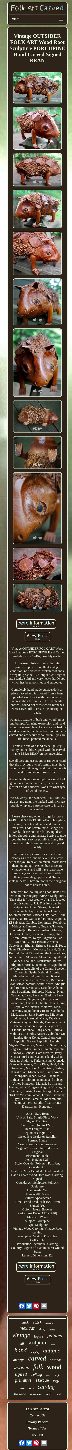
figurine (49, 1323)
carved (37, 1358)
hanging (35, 1352)
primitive (23, 1380)
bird (58, 1394)
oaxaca (20, 1394)
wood (54, 1367)
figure (38, 1336)
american (35, 1394)
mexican (28, 1328)
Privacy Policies (37, 1422)
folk (38, 1366)
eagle (57, 1375)
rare (31, 1388)
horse (48, 1376)
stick (37, 1322)
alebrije (18, 1360)
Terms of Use (37, 1428)
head (53, 1344)
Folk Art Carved (37, 1409)
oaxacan (56, 1360)
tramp (52, 1330)
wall (49, 1393)
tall (21, 1344)
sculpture (37, 1343)
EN (34, 1435)
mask (25, 1322)
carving (46, 1387)
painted (54, 1335)
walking (36, 1375)
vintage (21, 1335)
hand (20, 1350)
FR (41, 1435)
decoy (42, 1329)
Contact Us (37, 1415)
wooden (21, 1367)
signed (21, 1374)
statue (42, 1380)
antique (51, 1350)
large (56, 1381)
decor (22, 1388)
